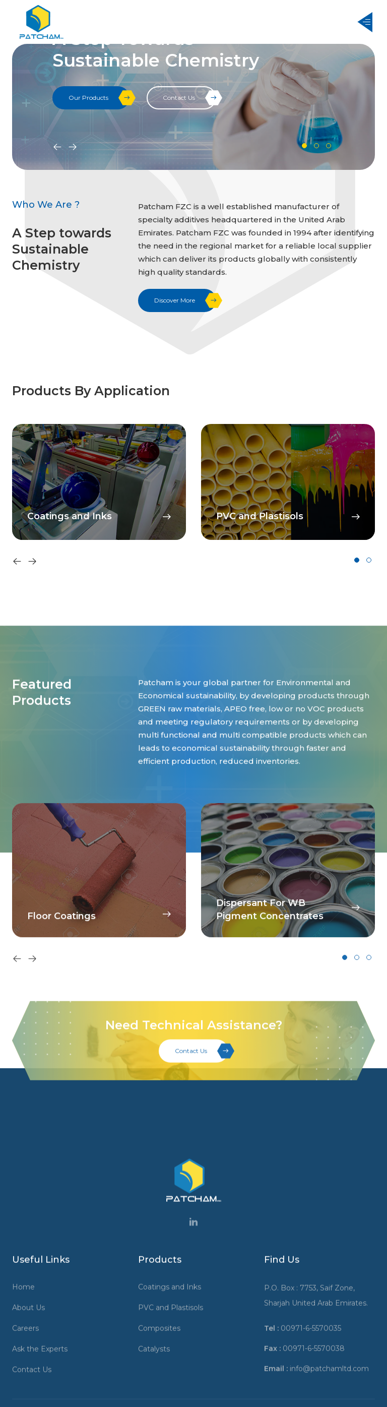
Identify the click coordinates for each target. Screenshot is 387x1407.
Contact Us (189, 97)
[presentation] (57, 148)
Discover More (185, 300)
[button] (304, 146)
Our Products (99, 97)
